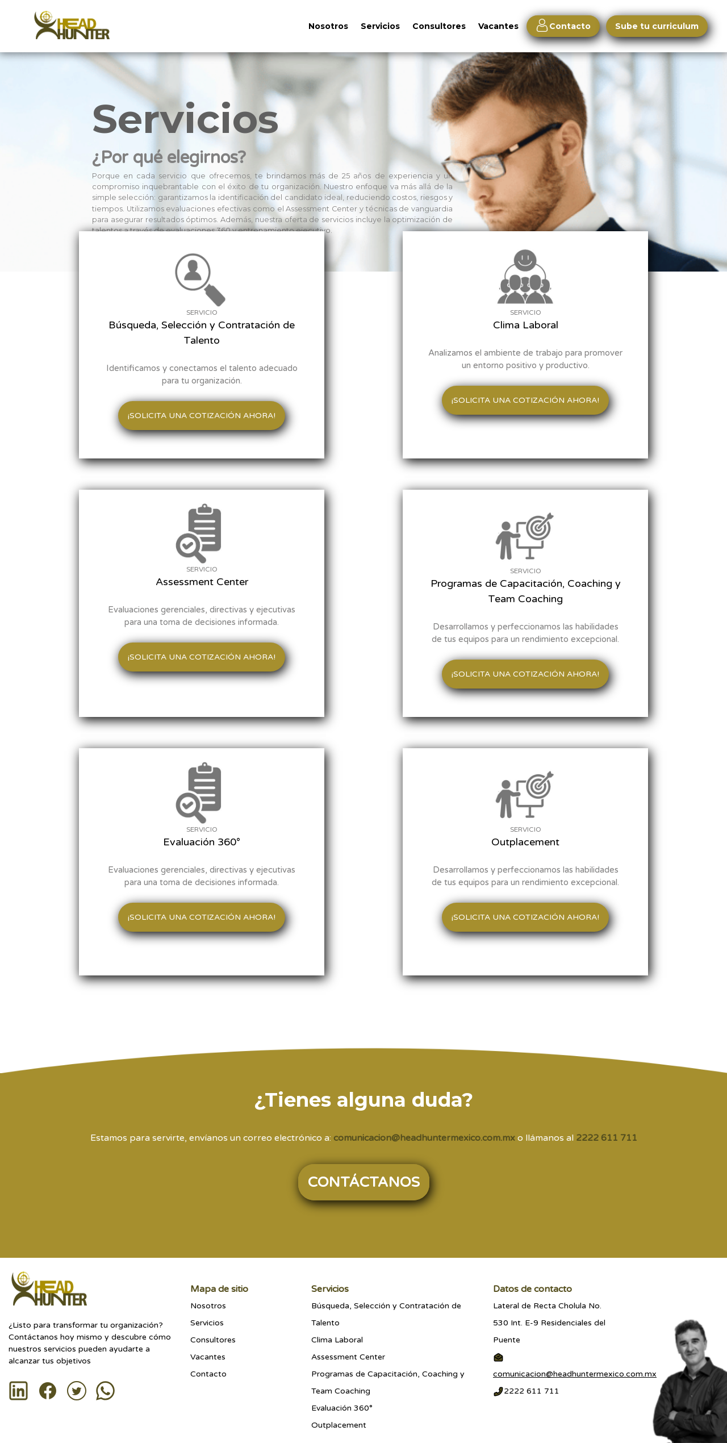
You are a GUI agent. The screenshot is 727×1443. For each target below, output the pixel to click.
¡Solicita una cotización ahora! (201, 415)
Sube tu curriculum (657, 26)
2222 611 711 (606, 1138)
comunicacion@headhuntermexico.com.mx (424, 1138)
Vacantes (500, 26)
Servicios (380, 26)
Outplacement (338, 1425)
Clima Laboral (337, 1340)
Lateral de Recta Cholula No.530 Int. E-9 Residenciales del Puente (549, 1323)
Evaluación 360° (342, 1408)
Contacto (208, 1374)
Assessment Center (348, 1357)
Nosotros (328, 26)
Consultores (439, 26)
